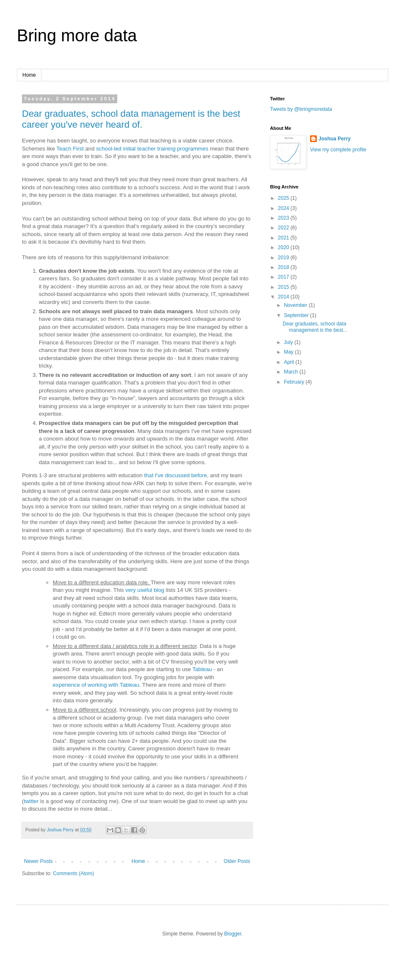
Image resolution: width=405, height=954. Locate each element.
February (294, 382)
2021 (284, 238)
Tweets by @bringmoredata (301, 109)
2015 (284, 287)
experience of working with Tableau (96, 685)
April (289, 362)
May (289, 352)
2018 (284, 267)
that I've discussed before (175, 475)
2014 (284, 297)
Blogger (232, 934)
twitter (31, 801)
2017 (284, 277)
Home (29, 75)
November (296, 305)
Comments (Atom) (73, 873)
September (297, 315)
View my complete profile (338, 150)
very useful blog (144, 590)
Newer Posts (38, 861)
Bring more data (77, 35)
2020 (284, 247)
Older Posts (237, 861)
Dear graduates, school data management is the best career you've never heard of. (131, 119)
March (292, 372)
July (289, 342)
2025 (284, 198)
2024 (284, 208)
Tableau (202, 669)
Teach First (70, 148)
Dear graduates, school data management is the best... (315, 327)
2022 (284, 228)
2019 (284, 258)
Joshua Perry (335, 139)
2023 (284, 218)
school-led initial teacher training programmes (152, 148)
